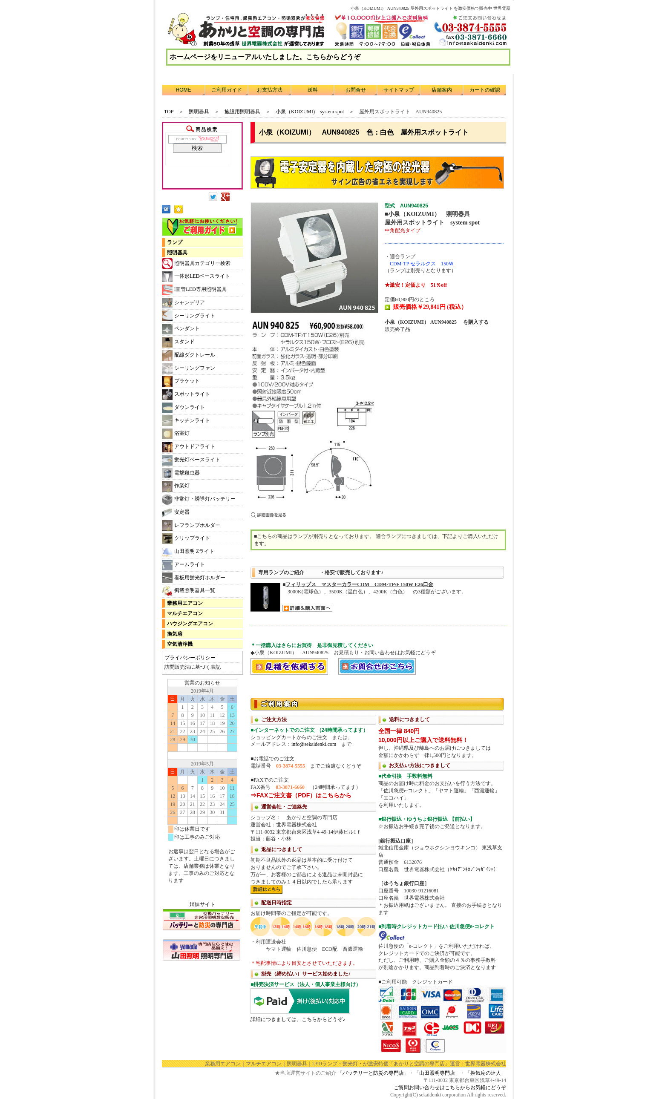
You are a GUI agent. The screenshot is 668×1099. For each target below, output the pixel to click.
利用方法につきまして (378, 874)
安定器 (176, 512)
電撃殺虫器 (181, 473)
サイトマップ (398, 90)
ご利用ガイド (226, 90)
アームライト (183, 565)
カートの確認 (484, 90)
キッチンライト (186, 420)
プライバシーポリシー (190, 658)
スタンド (178, 342)
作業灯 (176, 486)
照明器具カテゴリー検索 (196, 263)
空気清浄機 (180, 644)
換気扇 (174, 634)
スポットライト (186, 394)
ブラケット (181, 381)
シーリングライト (188, 316)
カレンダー (202, 785)
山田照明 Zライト (188, 552)
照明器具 (177, 253)
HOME (183, 90)
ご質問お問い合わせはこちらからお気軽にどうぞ (450, 1087)
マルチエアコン (185, 613)
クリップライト (186, 538)
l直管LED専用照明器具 (194, 290)
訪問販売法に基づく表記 (192, 667)
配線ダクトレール (188, 355)
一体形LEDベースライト (196, 276)
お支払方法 (269, 90)
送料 (313, 90)
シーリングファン (188, 368)
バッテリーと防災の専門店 (373, 1073)
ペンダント (181, 329)
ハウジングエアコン (190, 624)
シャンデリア (183, 303)
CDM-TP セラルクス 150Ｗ (422, 264)
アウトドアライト (188, 447)
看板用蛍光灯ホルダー (193, 578)
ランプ (174, 242)
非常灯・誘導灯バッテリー (199, 499)
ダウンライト (183, 408)
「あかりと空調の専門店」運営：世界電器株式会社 (447, 1064)
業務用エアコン (185, 603)
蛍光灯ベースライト (191, 460)
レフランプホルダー (191, 525)
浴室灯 (176, 434)
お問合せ (356, 90)
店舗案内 (442, 90)
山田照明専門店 (437, 1073)
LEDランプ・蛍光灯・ (337, 1064)
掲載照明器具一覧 (188, 591)
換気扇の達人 (485, 1073)
